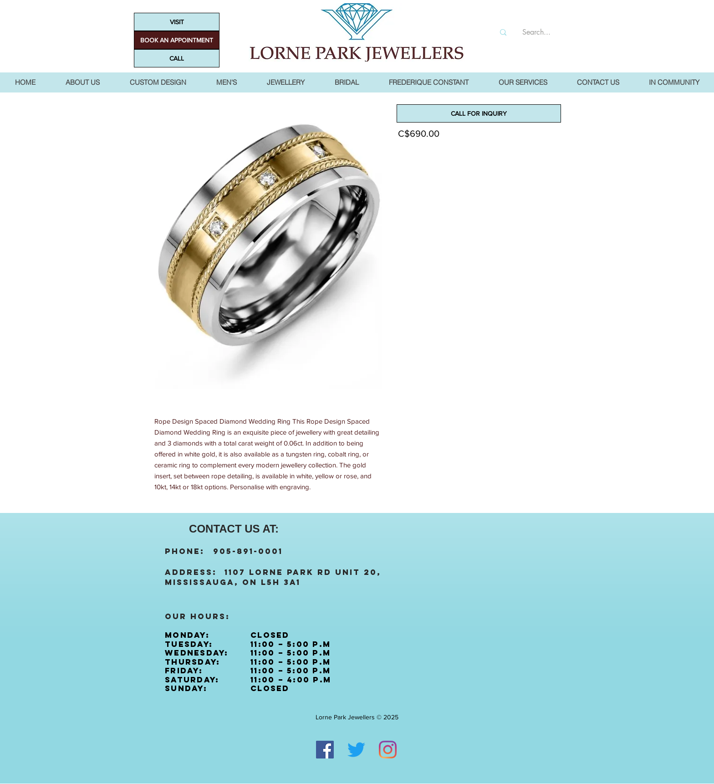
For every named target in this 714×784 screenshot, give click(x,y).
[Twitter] (356, 749)
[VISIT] (176, 22)
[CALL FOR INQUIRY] (479, 113)
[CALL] (176, 58)
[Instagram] (388, 749)
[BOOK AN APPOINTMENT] (176, 40)
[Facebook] (325, 749)
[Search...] (536, 32)
